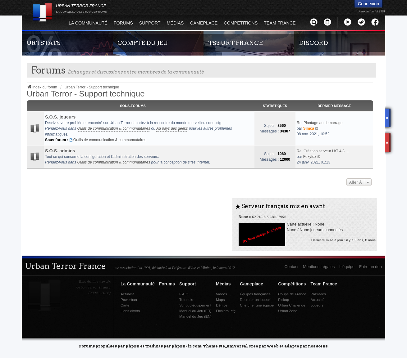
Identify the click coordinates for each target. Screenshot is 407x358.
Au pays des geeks (172, 128)
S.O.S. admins (60, 150)
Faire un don (370, 266)
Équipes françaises (255, 294)
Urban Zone (287, 311)
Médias (175, 22)
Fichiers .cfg (226, 311)
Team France (279, 22)
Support (150, 22)
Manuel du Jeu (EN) (195, 316)
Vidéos (221, 294)
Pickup (283, 300)
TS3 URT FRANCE (235, 43)
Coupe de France (292, 294)
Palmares (318, 294)
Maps (220, 300)
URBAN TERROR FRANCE (81, 8)
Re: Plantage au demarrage (319, 123)
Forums (123, 22)
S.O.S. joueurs (60, 116)
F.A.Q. (184, 294)
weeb (273, 345)
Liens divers (130, 311)
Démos (221, 305)
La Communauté (88, 22)
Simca (308, 128)
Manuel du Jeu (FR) (195, 311)
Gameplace (203, 22)
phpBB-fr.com (186, 345)
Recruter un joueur (255, 300)
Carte (125, 305)
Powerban (129, 300)
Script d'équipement (195, 305)
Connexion (368, 3)
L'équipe (346, 266)
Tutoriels (186, 300)
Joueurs (316, 305)
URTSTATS (44, 43)
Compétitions (241, 22)
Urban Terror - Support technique (86, 93)
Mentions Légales (319, 266)
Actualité (128, 294)
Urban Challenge (291, 305)
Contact (292, 266)
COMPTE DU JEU (142, 43)
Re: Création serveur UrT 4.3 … (323, 151)
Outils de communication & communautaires (113, 128)
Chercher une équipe (257, 305)
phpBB (132, 345)
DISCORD (313, 43)
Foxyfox (309, 156)
